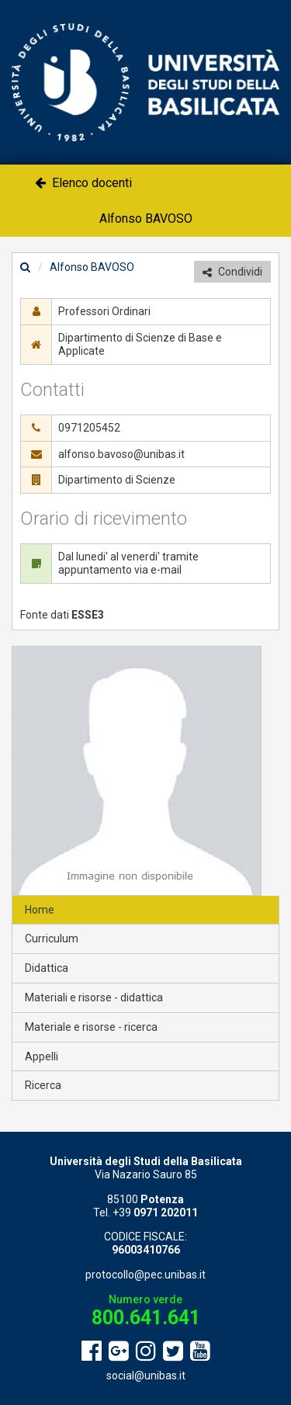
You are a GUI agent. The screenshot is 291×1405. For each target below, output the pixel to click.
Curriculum (51, 938)
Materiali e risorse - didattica (94, 997)
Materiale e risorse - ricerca (91, 1027)
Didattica (46, 968)
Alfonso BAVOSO (145, 218)
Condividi (232, 271)
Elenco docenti (83, 182)
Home (39, 910)
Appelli (41, 1056)
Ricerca (43, 1085)
